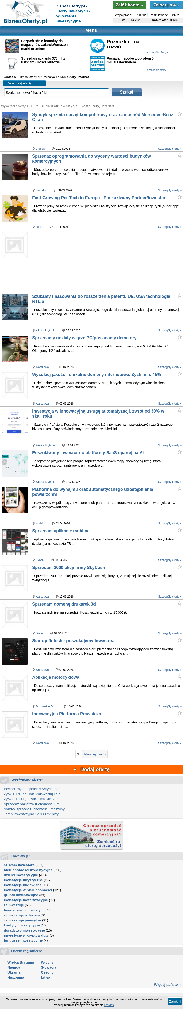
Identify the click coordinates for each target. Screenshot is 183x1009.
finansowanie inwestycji (24, 910)
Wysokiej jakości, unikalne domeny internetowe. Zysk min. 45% (96, 374)
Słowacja (48, 967)
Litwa (45, 977)
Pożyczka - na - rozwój (125, 44)
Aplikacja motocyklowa (55, 677)
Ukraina (13, 972)
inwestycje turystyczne (23, 880)
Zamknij (175, 1001)
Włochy (47, 962)
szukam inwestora (19, 865)
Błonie (39, 633)
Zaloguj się (166, 5)
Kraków (40, 523)
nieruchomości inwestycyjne (28, 870)
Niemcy (13, 967)
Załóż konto (129, 5)
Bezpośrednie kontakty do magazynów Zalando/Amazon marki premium (44, 44)
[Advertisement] (107, 261)
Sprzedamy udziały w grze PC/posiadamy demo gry (84, 338)
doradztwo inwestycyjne (24, 930)
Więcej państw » (168, 984)
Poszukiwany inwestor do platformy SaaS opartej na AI (88, 452)
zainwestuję (14, 905)
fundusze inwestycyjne (23, 940)
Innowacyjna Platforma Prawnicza (66, 713)
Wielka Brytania (45, 330)
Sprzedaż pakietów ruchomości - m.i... (34, 804)
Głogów (40, 148)
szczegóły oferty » (157, 52)
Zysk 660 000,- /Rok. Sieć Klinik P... (32, 799)
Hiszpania (15, 977)
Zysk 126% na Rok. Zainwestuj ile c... (33, 794)
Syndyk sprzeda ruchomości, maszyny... (35, 809)
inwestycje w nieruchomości (28, 890)
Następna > (95, 754)
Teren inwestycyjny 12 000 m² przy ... (33, 814)
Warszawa (42, 367)
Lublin (39, 227)
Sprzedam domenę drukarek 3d (64, 604)
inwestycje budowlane (22, 885)
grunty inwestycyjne (21, 895)
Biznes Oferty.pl (29, 77)
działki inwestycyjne (21, 875)
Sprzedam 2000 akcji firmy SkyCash (68, 567)
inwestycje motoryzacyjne (26, 900)
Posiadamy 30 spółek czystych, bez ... (34, 789)
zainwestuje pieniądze (22, 920)
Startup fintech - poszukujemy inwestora (73, 640)
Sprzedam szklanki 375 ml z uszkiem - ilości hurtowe (43, 60)
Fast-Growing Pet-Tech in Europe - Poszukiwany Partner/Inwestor (99, 197)
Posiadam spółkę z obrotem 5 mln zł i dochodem (130, 60)
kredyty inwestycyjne (22, 925)
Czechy (47, 972)
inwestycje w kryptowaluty (26, 935)
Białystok (41, 190)
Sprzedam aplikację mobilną (61, 531)
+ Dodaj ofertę (91, 769)
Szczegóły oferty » (170, 148)
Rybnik (40, 560)
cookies (109, 1005)
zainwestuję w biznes (22, 915)
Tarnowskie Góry (46, 706)
